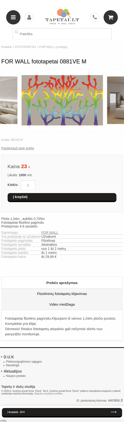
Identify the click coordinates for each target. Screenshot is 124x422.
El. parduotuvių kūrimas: (91, 400)
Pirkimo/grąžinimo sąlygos (24, 361)
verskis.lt (115, 400)
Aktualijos (13, 371)
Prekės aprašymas (62, 283)
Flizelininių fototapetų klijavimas (62, 294)
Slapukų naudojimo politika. (48, 393)
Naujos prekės (16, 376)
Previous (4, 100)
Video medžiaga (62, 304)
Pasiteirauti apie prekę (17, 148)
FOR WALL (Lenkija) (53, 47)
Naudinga (12, 365)
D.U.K (9, 357)
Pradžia (6, 47)
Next (120, 100)
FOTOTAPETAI (25, 47)
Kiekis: (13, 185)
